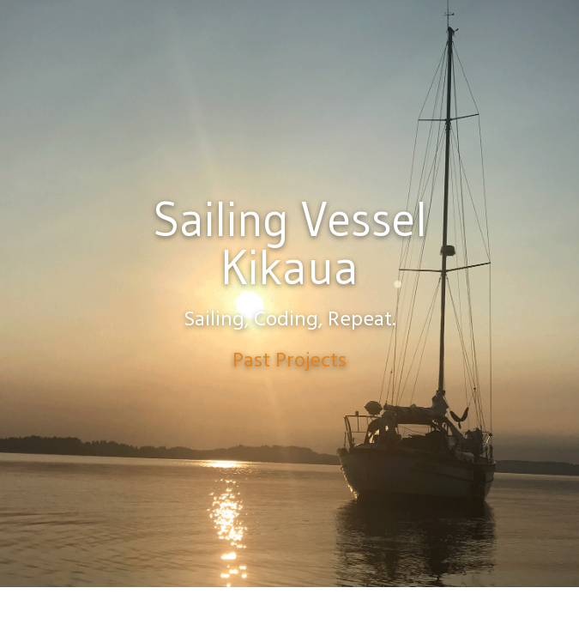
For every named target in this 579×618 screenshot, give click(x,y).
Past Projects (289, 361)
